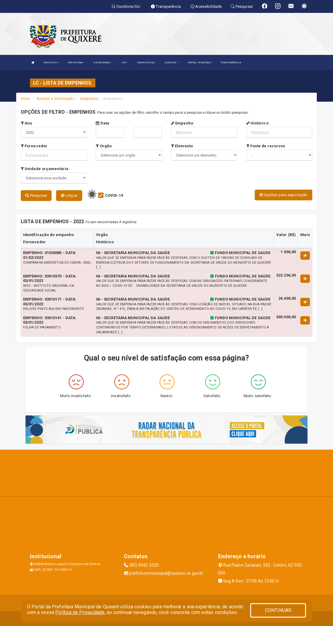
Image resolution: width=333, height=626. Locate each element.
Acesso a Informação (56, 98)
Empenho (182, 123)
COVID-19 (114, 195)
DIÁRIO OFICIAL (146, 62)
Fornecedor (34, 146)
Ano (26, 123)
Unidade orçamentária (44, 168)
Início (25, 98)
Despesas (89, 98)
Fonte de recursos (265, 146)
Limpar (69, 195)
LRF (125, 62)
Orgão (104, 146)
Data (102, 123)
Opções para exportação (284, 195)
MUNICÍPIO (51, 62)
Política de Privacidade (79, 612)
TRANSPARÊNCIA (230, 62)
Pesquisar (36, 195)
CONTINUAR (278, 610)
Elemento (182, 146)
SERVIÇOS (171, 62)
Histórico (257, 123)
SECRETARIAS (102, 62)
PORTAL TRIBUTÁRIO (200, 62)
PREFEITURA (76, 62)
